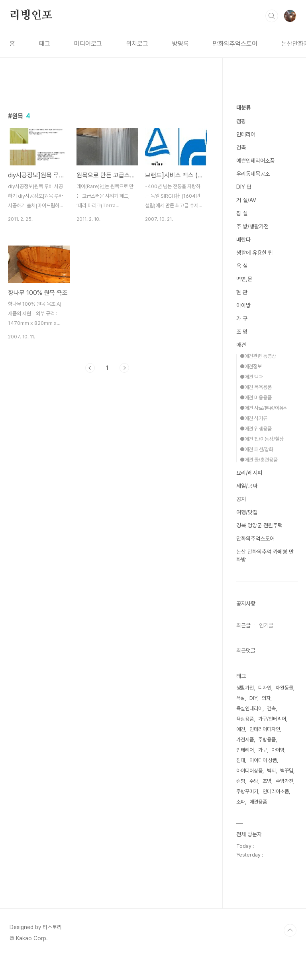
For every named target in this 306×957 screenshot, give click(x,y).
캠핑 (241, 121)
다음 (124, 368)
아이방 (243, 305)
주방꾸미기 (247, 791)
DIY (253, 698)
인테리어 (245, 134)
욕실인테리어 (249, 708)
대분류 (243, 107)
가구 (262, 750)
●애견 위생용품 (256, 429)
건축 (241, 147)
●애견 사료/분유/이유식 (264, 408)
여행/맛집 (246, 512)
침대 (240, 760)
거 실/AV (246, 200)
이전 (90, 368)
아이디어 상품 (263, 760)
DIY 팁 (243, 187)
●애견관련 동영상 (258, 356)
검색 (272, 16)
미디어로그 (88, 43)
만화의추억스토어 (235, 43)
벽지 (271, 771)
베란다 (243, 239)
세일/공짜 (246, 486)
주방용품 (267, 740)
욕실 (240, 698)
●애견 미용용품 (256, 398)
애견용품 (258, 802)
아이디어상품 (249, 771)
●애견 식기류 (253, 418)
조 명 (241, 331)
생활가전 (245, 688)
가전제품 (245, 740)
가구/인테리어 (272, 719)
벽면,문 (244, 279)
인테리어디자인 (264, 729)
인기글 (266, 625)
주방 (253, 781)
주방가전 (284, 781)
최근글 (243, 625)
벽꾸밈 (286, 771)
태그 (44, 43)
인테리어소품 (276, 791)
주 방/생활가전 (252, 226)
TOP (290, 930)
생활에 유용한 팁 (254, 253)
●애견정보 (251, 366)
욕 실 (241, 266)
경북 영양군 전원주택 (259, 525)
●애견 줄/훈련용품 (259, 460)
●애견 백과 (251, 377)
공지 (241, 499)
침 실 (241, 213)
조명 (267, 781)
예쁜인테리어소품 (255, 160)
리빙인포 (31, 15)
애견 (241, 345)
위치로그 (137, 43)
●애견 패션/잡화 (256, 449)
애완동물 (284, 688)
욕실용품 (245, 719)
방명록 (180, 43)
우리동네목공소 (253, 174)
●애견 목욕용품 (256, 387)
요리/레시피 (249, 473)
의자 (266, 698)
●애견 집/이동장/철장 (262, 439)
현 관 (241, 292)
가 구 (241, 318)
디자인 (264, 688)
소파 (240, 802)
